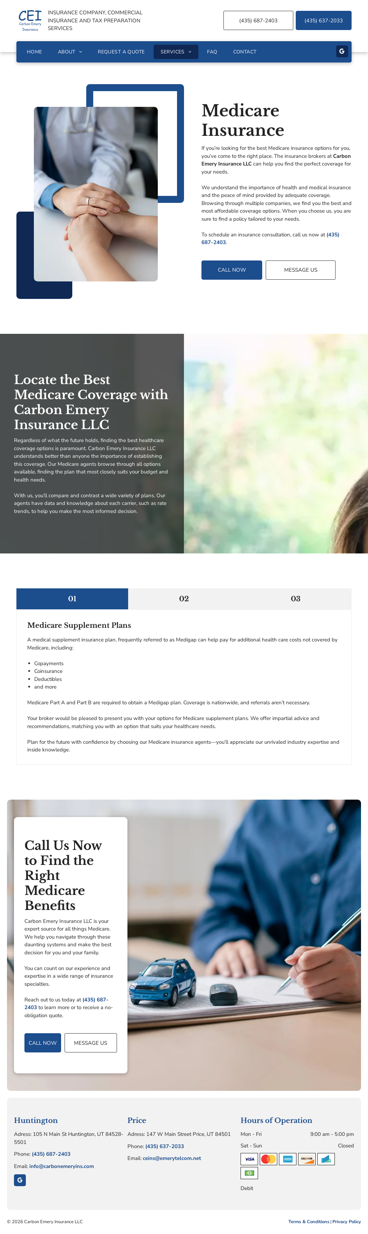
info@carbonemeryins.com (61, 1166)
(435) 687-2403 (51, 1154)
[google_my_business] (342, 52)
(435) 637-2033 (164, 1146)
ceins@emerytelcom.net (172, 1158)
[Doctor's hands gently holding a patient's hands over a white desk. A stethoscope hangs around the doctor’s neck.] (96, 194)
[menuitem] (35, 52)
